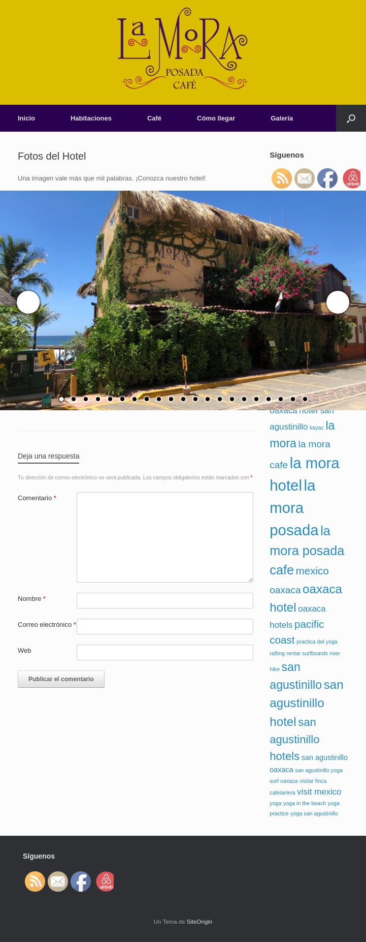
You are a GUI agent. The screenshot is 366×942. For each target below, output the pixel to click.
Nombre (32, 598)
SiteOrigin (200, 922)
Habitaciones (91, 118)
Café (154, 118)
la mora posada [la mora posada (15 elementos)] (294, 507)
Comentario (37, 498)
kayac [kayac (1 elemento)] (317, 427)
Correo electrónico (47, 624)
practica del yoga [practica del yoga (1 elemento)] (317, 642)
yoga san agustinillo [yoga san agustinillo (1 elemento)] (314, 813)
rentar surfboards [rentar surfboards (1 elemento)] (307, 653)
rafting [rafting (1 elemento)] (277, 653)
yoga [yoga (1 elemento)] (275, 803)
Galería (282, 118)
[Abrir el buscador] (351, 118)
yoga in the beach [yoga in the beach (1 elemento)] (304, 803)
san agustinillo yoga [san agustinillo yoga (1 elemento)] (319, 770)
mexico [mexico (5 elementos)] (312, 570)
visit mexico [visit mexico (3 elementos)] (319, 792)
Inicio (26, 118)
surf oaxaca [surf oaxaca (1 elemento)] (283, 781)
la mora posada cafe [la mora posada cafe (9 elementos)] (307, 550)
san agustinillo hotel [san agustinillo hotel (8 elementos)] (306, 703)
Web (24, 650)
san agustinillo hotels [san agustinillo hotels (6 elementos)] (294, 739)
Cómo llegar (216, 118)
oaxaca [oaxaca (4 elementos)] (285, 590)
